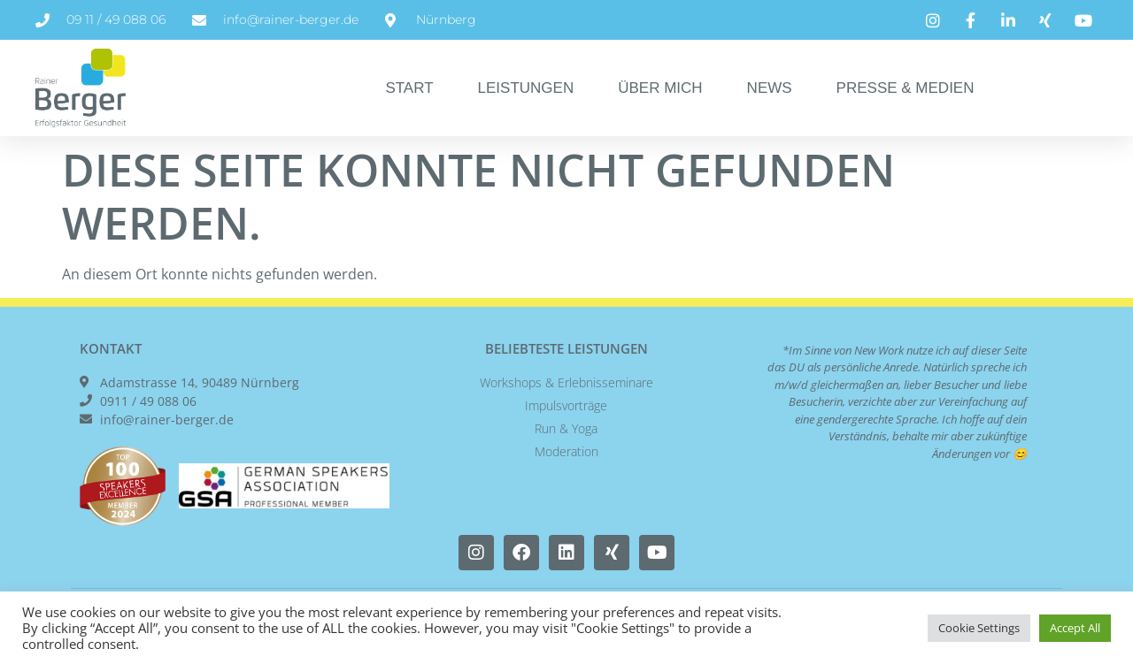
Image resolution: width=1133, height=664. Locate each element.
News (769, 88)
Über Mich (660, 88)
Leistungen (526, 88)
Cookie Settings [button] (979, 628)
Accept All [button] (1075, 628)
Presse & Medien (905, 88)
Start (409, 88)
